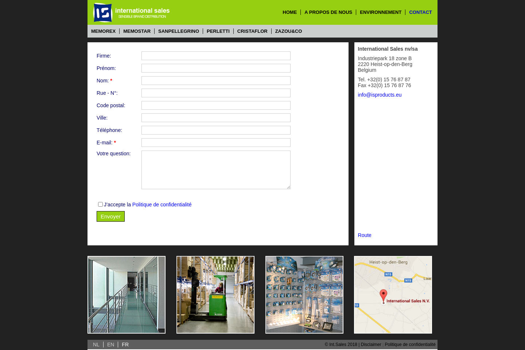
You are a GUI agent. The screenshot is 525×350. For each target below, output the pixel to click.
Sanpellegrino (178, 31)
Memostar (137, 31)
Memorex (103, 31)
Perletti (218, 31)
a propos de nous (328, 12)
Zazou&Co (288, 31)
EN (110, 344)
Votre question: (114, 153)
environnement (380, 12)
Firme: (104, 56)
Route (365, 235)
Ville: (102, 118)
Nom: (104, 80)
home (290, 12)
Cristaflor (252, 31)
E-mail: (106, 142)
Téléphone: (109, 130)
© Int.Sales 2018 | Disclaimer (353, 344)
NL (96, 344)
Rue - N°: (107, 93)
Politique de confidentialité (162, 204)
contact (420, 12)
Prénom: (106, 68)
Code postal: (111, 105)
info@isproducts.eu (380, 95)
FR (125, 344)
